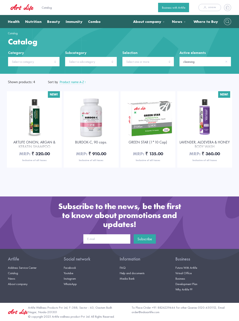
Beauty (53, 21)
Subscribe (144, 239)
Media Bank (127, 278)
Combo (94, 21)
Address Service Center (22, 268)
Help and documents (132, 273)
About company (147, 21)
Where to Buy (206, 21)
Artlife (13, 259)
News (177, 21)
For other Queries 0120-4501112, (196, 307)
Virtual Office (183, 273)
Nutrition (33, 21)
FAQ (123, 268)
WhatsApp (70, 284)
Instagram (70, 278)
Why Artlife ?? (183, 289)
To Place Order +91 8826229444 (153, 307)
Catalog (47, 7)
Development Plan (186, 284)
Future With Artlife (186, 268)
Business (182, 259)
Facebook (70, 268)
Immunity (74, 21)
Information (130, 259)
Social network (77, 259)
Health (14, 21)
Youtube (68, 273)
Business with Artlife (173, 7)
